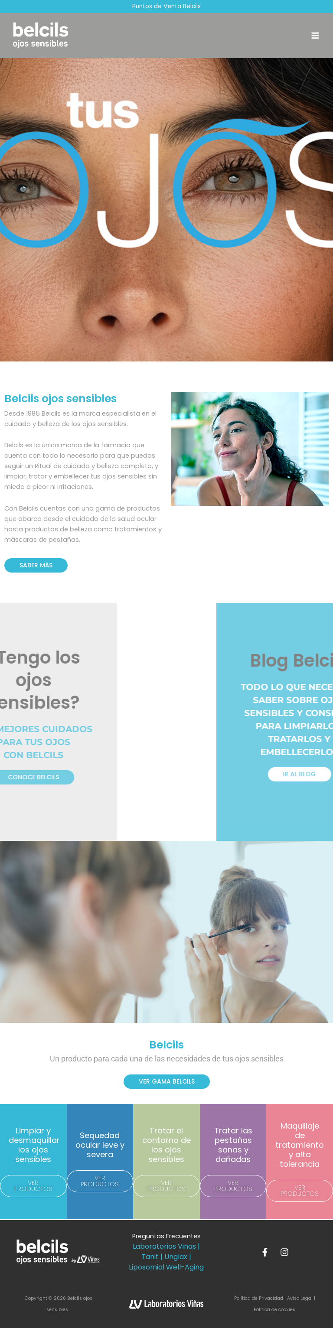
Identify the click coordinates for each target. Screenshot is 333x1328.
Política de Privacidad (259, 1298)
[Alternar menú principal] (315, 36)
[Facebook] (265, 1252)
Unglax (175, 1257)
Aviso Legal (300, 1298)
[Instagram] (284, 1252)
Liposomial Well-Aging (166, 1267)
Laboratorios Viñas (164, 1246)
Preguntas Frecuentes (166, 1236)
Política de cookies (274, 1309)
